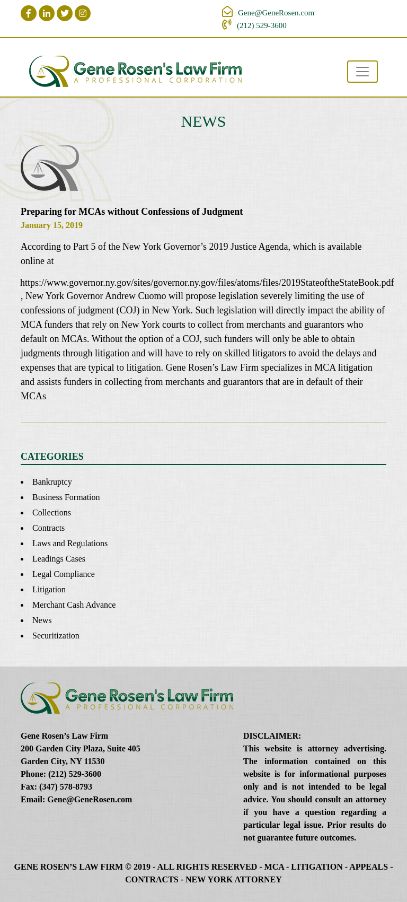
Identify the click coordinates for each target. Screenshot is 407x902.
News (41, 620)
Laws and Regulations (70, 543)
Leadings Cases (58, 558)
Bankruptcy (52, 481)
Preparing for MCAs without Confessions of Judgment (132, 211)
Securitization (55, 635)
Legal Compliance (63, 574)
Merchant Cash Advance (74, 604)
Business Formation (66, 497)
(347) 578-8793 (65, 786)
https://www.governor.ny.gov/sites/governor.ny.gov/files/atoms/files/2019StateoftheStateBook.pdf (203, 282)
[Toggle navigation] (362, 71)
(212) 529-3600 (262, 25)
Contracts (48, 527)
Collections (51, 512)
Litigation (49, 589)
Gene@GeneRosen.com (276, 12)
